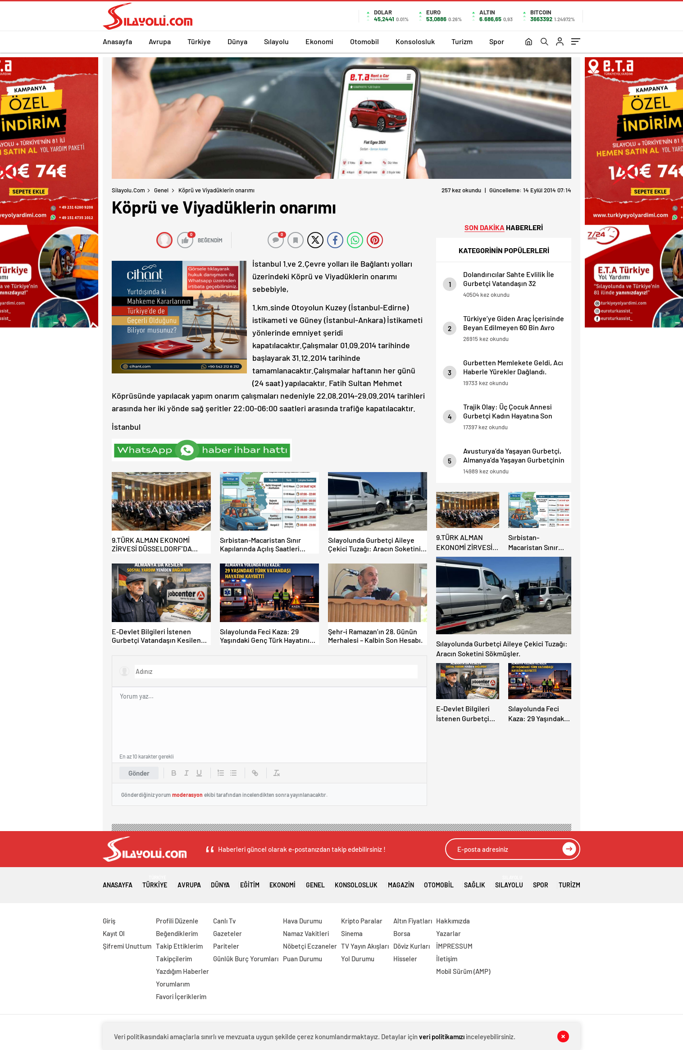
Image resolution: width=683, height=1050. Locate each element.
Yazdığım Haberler (182, 971)
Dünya (237, 41)
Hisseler (405, 959)
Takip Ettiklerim (179, 946)
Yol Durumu (357, 959)
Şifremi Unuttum (127, 946)
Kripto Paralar (361, 921)
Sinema (352, 933)
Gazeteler (227, 933)
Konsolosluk (415, 41)
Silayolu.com (128, 190)
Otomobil (364, 41)
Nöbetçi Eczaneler (310, 946)
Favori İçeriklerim (181, 996)
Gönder (139, 773)
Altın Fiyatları (412, 921)
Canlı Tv (224, 921)
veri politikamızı (441, 1036)
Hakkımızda (453, 921)
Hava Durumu (302, 921)
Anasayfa (117, 41)
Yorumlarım (173, 984)
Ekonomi (319, 41)
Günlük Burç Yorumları (245, 959)
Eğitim (250, 882)
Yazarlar (448, 933)
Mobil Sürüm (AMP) (463, 971)
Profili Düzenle (177, 921)
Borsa (401, 933)
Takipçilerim (174, 959)
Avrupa (160, 41)
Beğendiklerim (177, 933)
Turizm (462, 41)
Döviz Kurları (411, 946)
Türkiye (199, 41)
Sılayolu (276, 41)
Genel (161, 190)
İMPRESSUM (454, 946)
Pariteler (226, 946)
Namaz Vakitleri (306, 933)
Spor (496, 41)
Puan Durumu (302, 959)
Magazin (401, 882)
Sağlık (474, 882)
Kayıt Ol (114, 933)
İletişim (446, 959)
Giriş (109, 921)
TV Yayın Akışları (365, 946)
